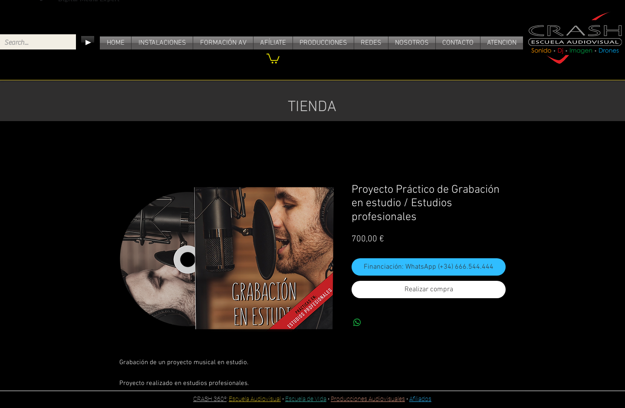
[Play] (87, 42)
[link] (273, 58)
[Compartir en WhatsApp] (357, 322)
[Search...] (31, 42)
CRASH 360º (210, 398)
